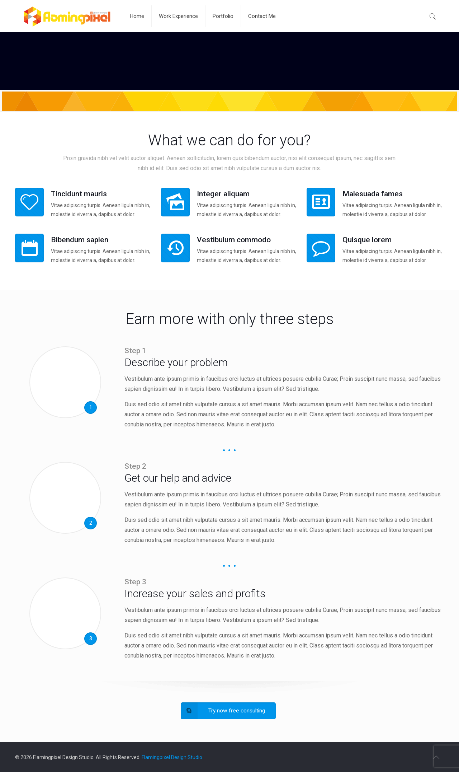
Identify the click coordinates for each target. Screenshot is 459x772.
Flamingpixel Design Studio (172, 757)
